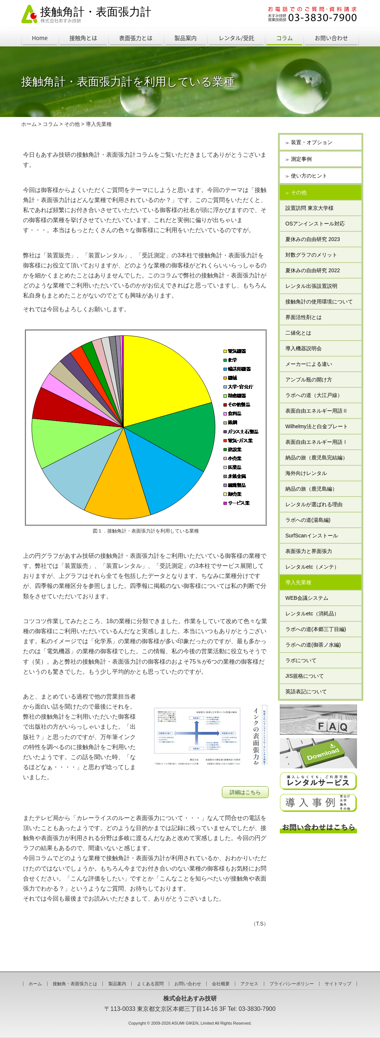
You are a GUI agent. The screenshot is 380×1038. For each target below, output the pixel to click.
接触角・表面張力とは (75, 984)
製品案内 (185, 38)
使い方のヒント (309, 176)
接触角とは (83, 38)
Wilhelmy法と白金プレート (316, 426)
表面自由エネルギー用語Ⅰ (316, 442)
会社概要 (221, 984)
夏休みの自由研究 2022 (312, 270)
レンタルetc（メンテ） (312, 567)
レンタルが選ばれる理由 (314, 504)
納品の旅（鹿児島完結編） (316, 458)
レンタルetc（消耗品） (312, 613)
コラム (284, 38)
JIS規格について (304, 676)
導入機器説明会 (303, 348)
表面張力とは (136, 38)
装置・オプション (311, 142)
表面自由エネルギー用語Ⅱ (316, 411)
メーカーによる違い (308, 364)
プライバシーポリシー (291, 984)
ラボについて (301, 660)
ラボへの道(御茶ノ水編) (313, 645)
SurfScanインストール (311, 535)
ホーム (29, 124)
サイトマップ (338, 984)
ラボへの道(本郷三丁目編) (315, 629)
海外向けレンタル (306, 473)
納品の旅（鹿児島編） (311, 489)
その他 (72, 124)
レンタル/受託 (236, 38)
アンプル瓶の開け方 (308, 380)
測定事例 (301, 159)
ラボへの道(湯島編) (307, 520)
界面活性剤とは (303, 317)
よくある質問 (150, 984)
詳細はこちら (245, 792)
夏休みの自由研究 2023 (312, 239)
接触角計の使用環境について (321, 302)
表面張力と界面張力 (308, 551)
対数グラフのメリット (311, 255)
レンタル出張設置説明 (311, 286)
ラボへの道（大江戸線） (314, 395)
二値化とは (298, 333)
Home (40, 38)
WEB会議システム (306, 598)
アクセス (249, 984)
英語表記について (306, 691)
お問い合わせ (331, 38)
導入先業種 (99, 124)
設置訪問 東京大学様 (309, 208)
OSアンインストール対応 (315, 224)
